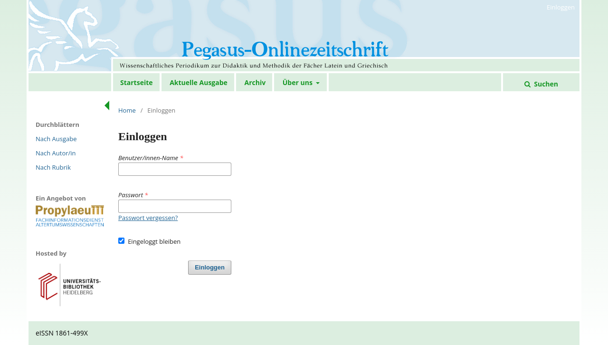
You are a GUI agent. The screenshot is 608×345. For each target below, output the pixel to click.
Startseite (136, 82)
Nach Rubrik (53, 167)
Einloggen (561, 7)
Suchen (545, 83)
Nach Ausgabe (56, 138)
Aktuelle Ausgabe (199, 82)
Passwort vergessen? (148, 217)
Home (127, 110)
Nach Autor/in (56, 153)
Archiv (255, 82)
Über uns (298, 82)
